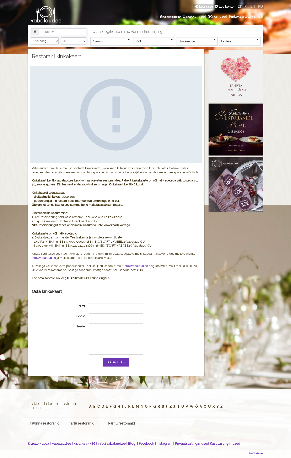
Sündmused (217, 17)
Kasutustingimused (225, 444)
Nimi (82, 305)
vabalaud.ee (61, 444)
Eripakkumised (194, 17)
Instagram (164, 444)
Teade (80, 326)
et (239, 6)
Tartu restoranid (81, 423)
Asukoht (111, 41)
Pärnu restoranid (121, 423)
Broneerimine (170, 17)
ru (260, 6)
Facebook (146, 444)
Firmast (257, 17)
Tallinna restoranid (44, 423)
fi (245, 6)
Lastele (239, 41)
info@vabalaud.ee (44, 257)
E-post (80, 316)
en (252, 6)
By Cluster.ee (256, 453)
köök (154, 41)
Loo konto (224, 6)
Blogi (132, 444)
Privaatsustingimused (192, 444)
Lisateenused (197, 41)
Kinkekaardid (239, 17)
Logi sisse (204, 6)
